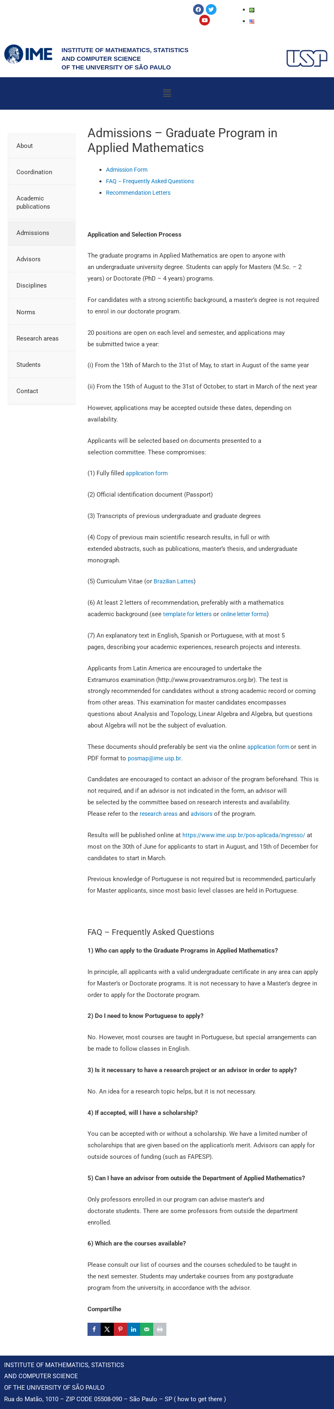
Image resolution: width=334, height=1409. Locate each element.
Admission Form (129, 169)
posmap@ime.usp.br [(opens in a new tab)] (162, 758)
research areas (160, 813)
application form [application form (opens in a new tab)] (270, 747)
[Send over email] (146, 1329)
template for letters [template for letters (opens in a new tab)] (189, 614)
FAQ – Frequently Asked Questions (154, 181)
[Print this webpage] (159, 1329)
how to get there (200, 1399)
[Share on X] (107, 1329)
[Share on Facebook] (94, 1329)
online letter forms (250, 614)
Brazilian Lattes (175, 581)
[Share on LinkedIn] (133, 1329)
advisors (205, 813)
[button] (167, 93)
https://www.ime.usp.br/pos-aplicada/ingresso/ (247, 835)
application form (149, 473)
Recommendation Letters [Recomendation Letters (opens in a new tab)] (140, 192)
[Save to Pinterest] (120, 1329)
